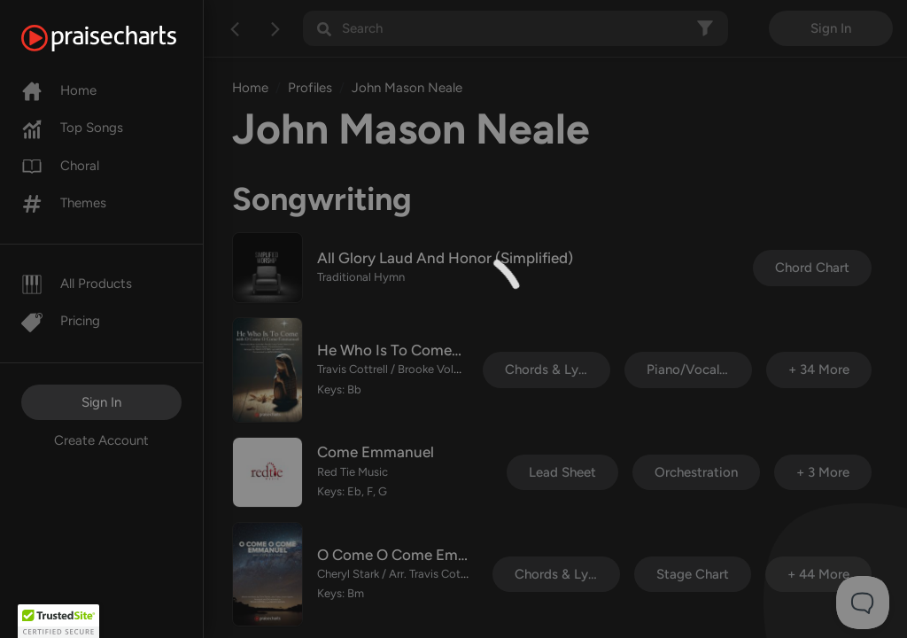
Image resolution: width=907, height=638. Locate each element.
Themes (63, 203)
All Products (76, 284)
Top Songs (72, 128)
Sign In (101, 402)
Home (59, 90)
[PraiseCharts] (121, 38)
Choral (60, 166)
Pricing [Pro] (60, 321)
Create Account (101, 440)
